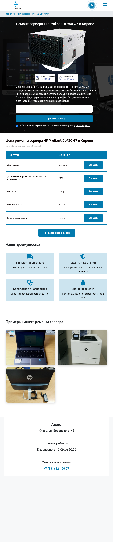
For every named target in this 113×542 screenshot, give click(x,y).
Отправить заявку (54, 118)
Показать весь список (56, 232)
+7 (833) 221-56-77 (56, 468)
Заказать (93, 165)
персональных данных (82, 126)
